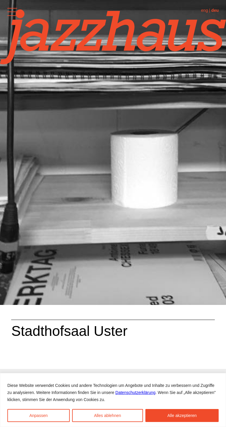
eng (204, 10)
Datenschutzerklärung (135, 392)
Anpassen (38, 415)
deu (215, 10)
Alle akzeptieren (182, 415)
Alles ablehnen (107, 415)
